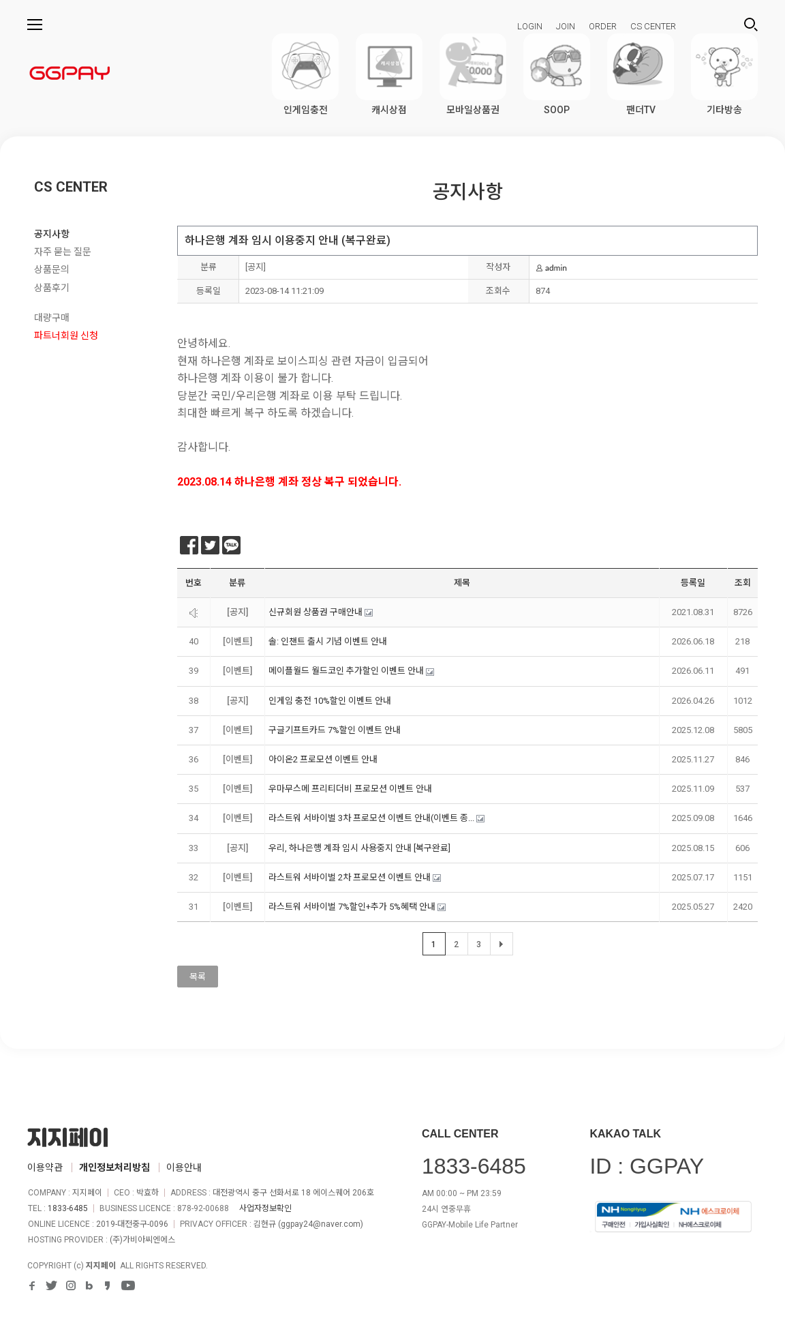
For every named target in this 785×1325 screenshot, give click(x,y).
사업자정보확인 (265, 1208)
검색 (751, 24)
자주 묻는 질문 (62, 251)
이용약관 (45, 1167)
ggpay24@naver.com (320, 1224)
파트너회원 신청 (66, 335)
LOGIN (529, 26)
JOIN (565, 26)
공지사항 (52, 233)
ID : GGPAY (646, 1166)
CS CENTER (653, 26)
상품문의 (52, 269)
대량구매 (52, 317)
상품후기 (52, 287)
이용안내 (184, 1167)
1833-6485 (68, 1208)
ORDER (603, 26)
